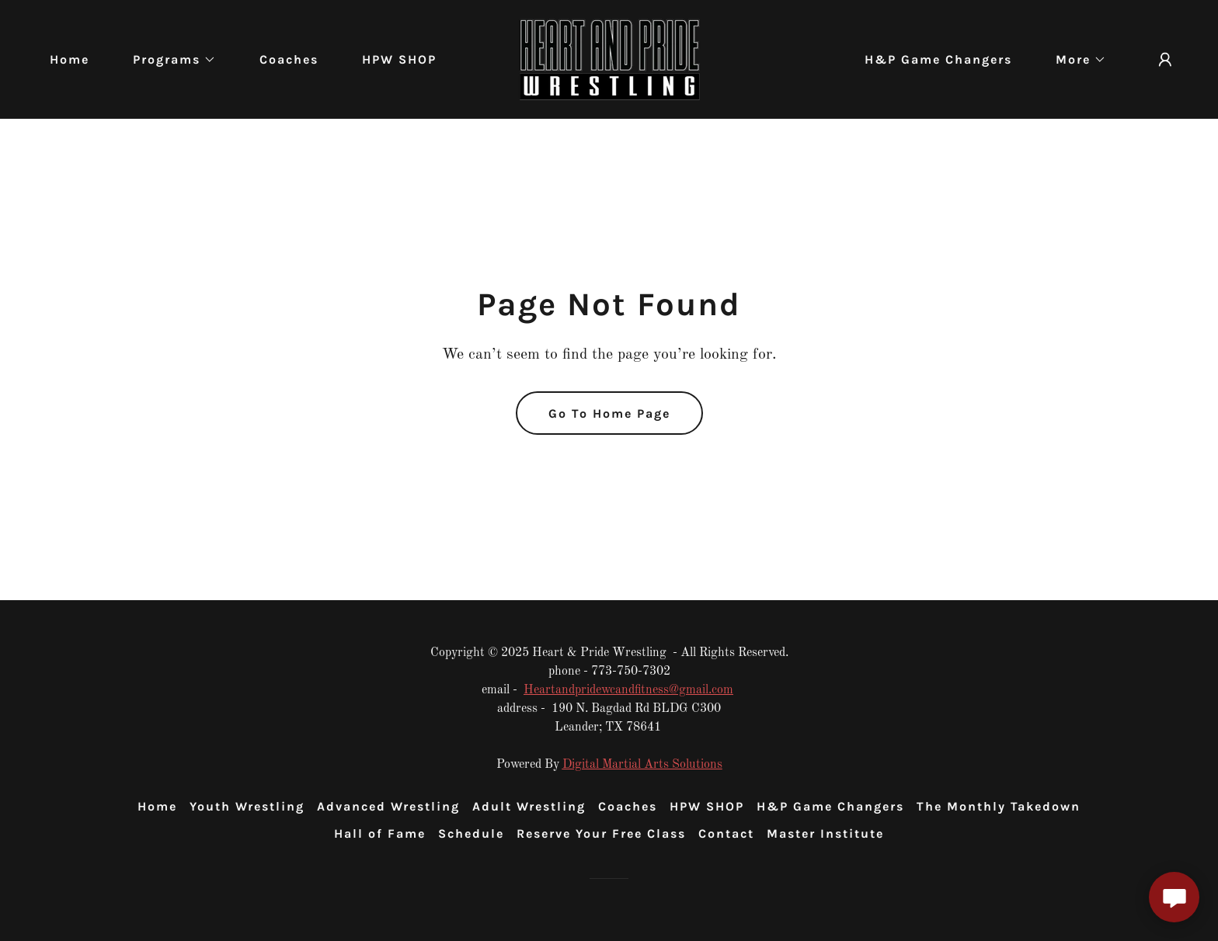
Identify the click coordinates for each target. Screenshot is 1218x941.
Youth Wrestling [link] (247, 806)
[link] (609, 59)
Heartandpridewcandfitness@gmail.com (628, 690)
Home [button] (157, 806)
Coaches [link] (288, 59)
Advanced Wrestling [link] (388, 806)
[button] (168, 59)
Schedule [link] (471, 833)
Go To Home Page (609, 413)
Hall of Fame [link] (380, 833)
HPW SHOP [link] (399, 59)
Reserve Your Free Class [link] (601, 833)
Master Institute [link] (825, 833)
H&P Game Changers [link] (938, 59)
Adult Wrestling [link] (529, 806)
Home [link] (69, 59)
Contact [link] (726, 833)
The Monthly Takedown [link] (999, 806)
